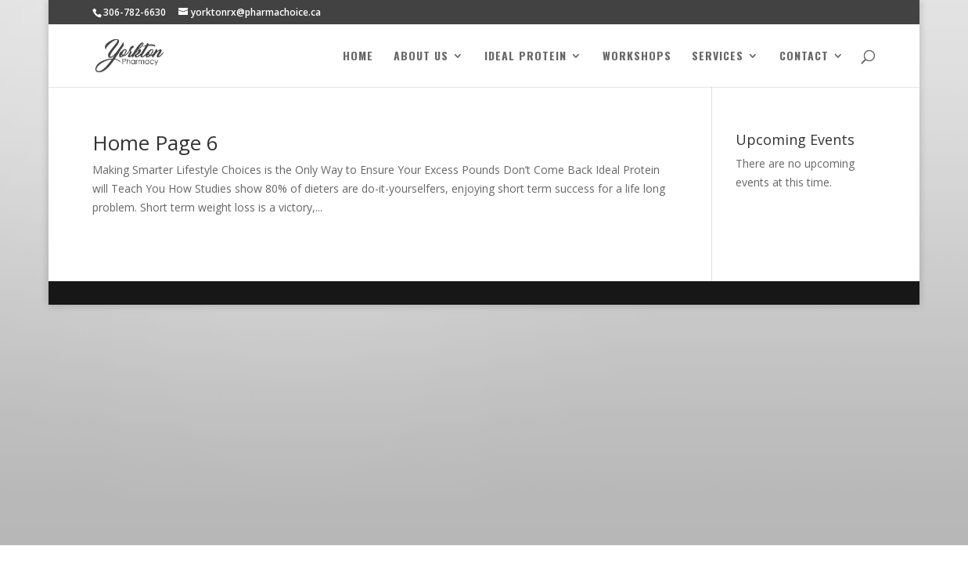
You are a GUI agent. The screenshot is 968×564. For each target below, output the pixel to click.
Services (717, 56)
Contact (804, 56)
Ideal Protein (525, 56)
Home (358, 56)
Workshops (637, 56)
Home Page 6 (155, 142)
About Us (421, 56)
